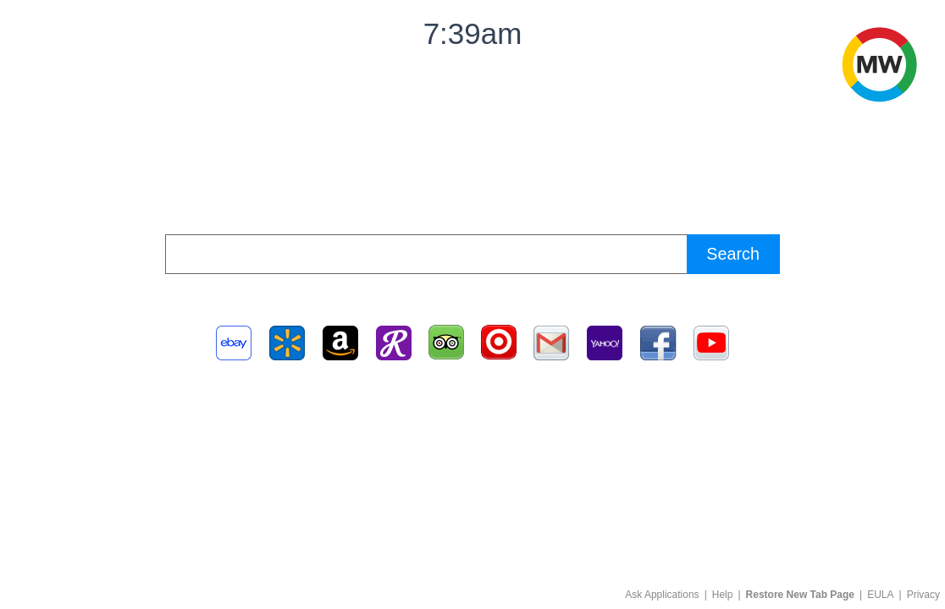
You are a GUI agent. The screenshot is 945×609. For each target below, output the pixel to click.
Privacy (923, 595)
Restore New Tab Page (800, 595)
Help (722, 595)
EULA (880, 595)
